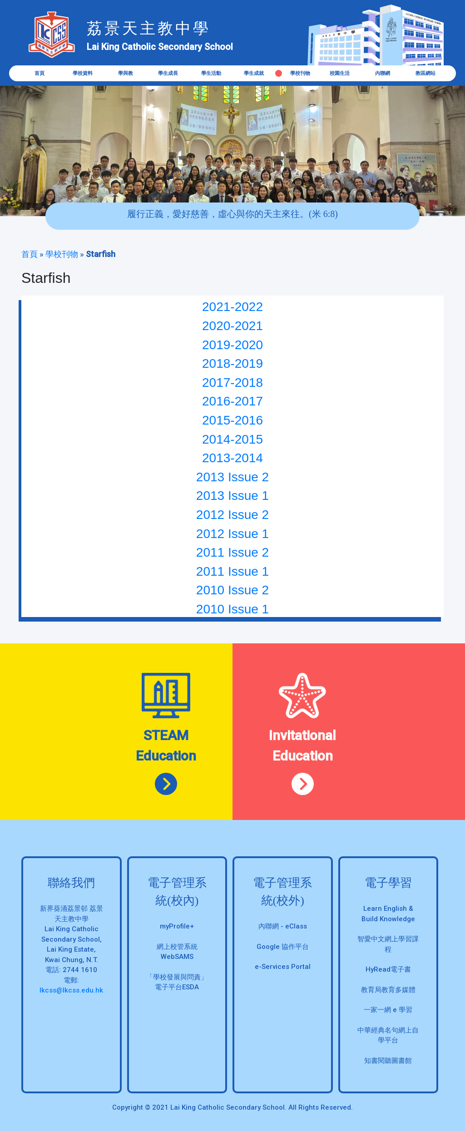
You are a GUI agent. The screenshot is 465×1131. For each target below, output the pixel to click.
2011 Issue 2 (232, 552)
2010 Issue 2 (232, 590)
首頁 (40, 73)
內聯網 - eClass (282, 926)
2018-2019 (232, 363)
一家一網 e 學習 (388, 1010)
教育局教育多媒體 (388, 990)
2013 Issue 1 (232, 496)
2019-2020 (232, 345)
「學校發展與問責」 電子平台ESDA (177, 982)
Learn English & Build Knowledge (388, 913)
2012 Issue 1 (232, 534)
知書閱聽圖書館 (388, 1061)
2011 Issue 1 (232, 571)
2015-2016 (232, 420)
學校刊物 (61, 254)
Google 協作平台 (283, 947)
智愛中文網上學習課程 (388, 944)
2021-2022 (232, 307)
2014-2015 (232, 439)
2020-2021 (232, 326)
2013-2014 (232, 458)
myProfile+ (177, 926)
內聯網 (382, 73)
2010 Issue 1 (232, 609)
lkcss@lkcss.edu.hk (71, 990)
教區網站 (425, 73)
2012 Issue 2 (232, 515)
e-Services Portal (283, 967)
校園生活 (340, 73)
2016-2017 (232, 401)
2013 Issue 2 (232, 477)
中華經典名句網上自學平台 (388, 1035)
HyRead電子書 (388, 969)
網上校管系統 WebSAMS (177, 952)
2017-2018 (232, 382)
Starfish (100, 254)
